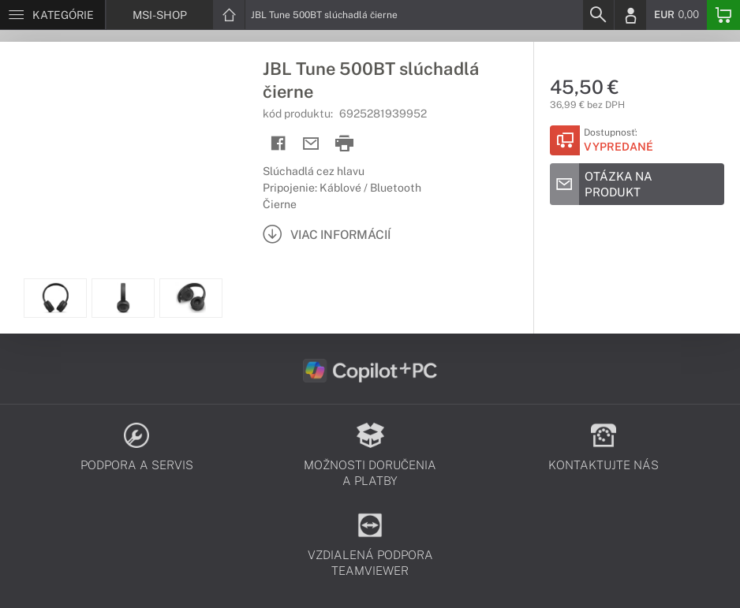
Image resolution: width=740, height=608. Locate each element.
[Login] (630, 15)
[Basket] (723, 15)
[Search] (598, 15)
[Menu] (52, 15)
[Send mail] (311, 144)
